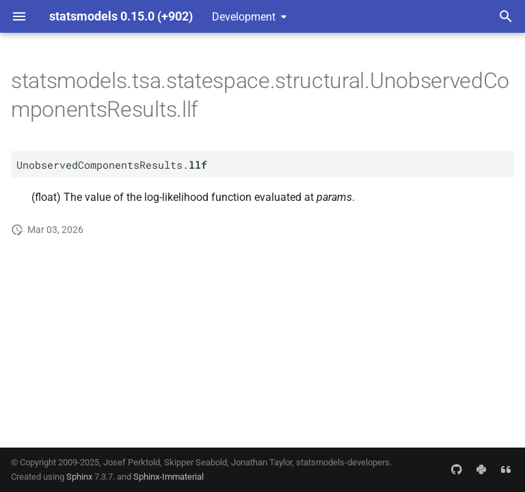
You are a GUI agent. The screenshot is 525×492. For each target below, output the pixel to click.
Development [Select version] (243, 16)
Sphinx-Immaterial (168, 477)
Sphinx (79, 477)
